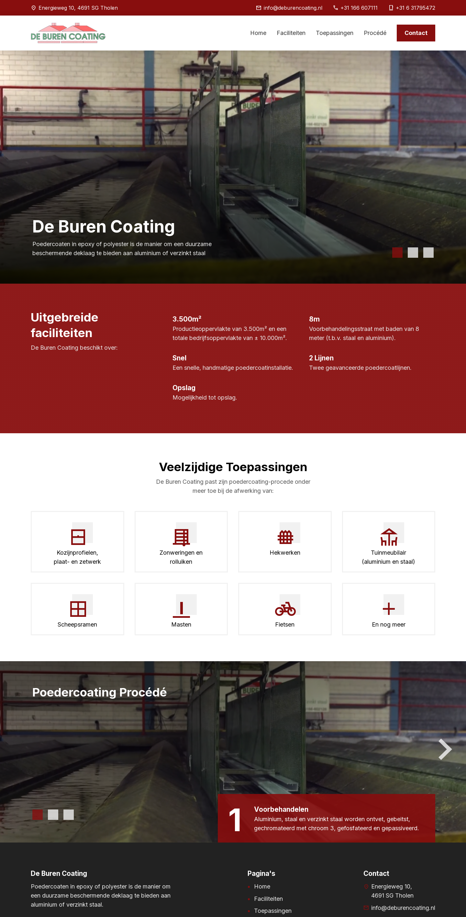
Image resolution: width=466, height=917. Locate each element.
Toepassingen (334, 32)
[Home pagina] (68, 47)
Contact (416, 32)
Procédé (375, 32)
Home (258, 32)
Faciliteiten (291, 32)
